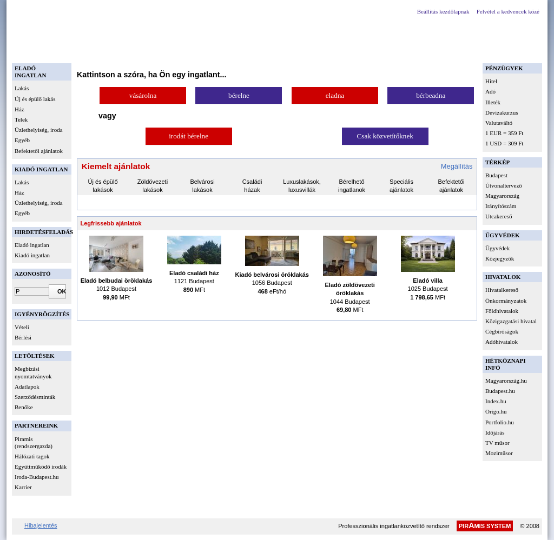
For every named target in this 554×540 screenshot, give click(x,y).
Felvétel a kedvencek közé (508, 11)
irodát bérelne (188, 136)
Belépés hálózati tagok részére (194, 50)
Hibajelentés (40, 525)
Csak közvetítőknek (385, 136)
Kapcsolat (375, 50)
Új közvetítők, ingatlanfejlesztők (300, 50)
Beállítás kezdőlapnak (443, 11)
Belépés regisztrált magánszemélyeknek (77, 50)
